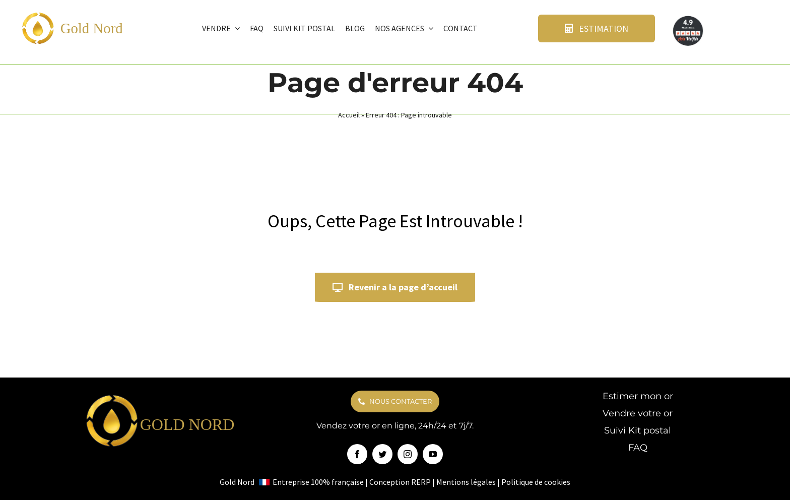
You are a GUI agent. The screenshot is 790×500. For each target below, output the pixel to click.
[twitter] (382, 454)
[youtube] (433, 454)
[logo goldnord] (38, 15)
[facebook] (357, 454)
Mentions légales (466, 482)
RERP (421, 482)
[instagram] (408, 454)
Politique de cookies (535, 482)
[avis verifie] (688, 18)
